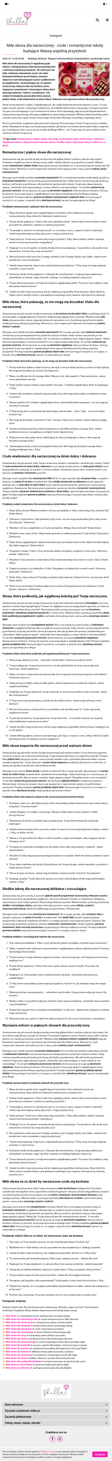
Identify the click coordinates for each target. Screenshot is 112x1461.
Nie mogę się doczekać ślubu (64, 139)
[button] (56, 1404)
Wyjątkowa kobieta (12, 142)
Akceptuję (100, 1454)
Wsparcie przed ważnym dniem (39, 142)
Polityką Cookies (47, 1451)
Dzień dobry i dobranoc (92, 139)
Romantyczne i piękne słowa (32, 139)
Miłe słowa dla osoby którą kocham (24, 1361)
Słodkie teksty (64, 142)
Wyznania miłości (82, 142)
